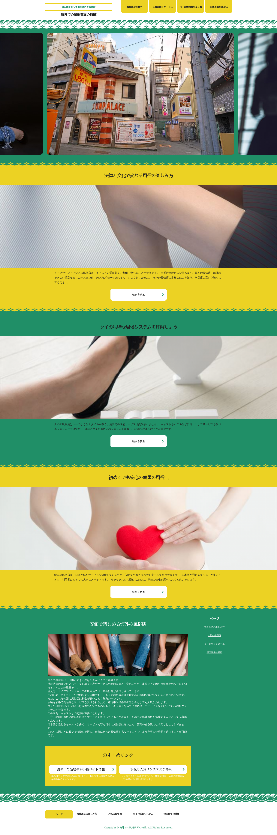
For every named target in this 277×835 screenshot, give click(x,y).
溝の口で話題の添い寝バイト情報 (81, 769)
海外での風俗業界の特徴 (78, 15)
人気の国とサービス (162, 6)
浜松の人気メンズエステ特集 (151, 769)
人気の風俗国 (214, 635)
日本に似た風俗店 (219, 6)
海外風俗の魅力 (134, 6)
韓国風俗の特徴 (214, 652)
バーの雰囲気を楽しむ (190, 6)
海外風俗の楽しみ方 (214, 627)
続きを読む (138, 295)
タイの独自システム (214, 644)
